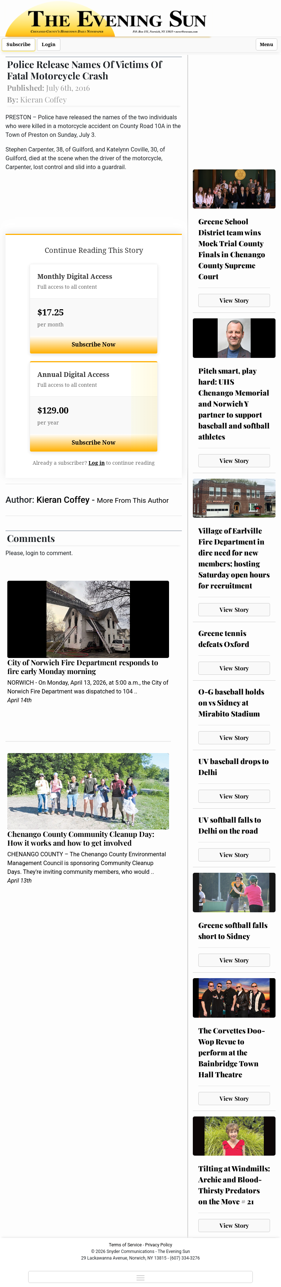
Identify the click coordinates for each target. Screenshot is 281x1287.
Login (49, 44)
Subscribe (18, 44)
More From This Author (133, 500)
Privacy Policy (158, 1244)
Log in (97, 463)
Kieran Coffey (64, 500)
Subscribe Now (94, 344)
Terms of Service (125, 1244)
